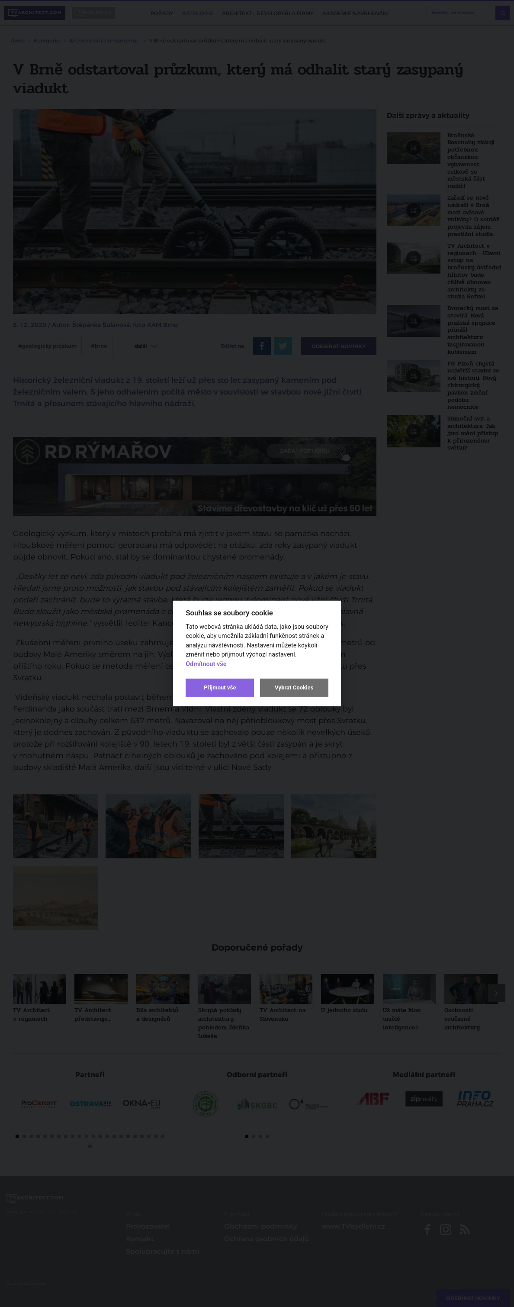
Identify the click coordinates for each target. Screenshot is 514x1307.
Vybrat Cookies (294, 687)
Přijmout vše (220, 687)
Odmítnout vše (206, 664)
